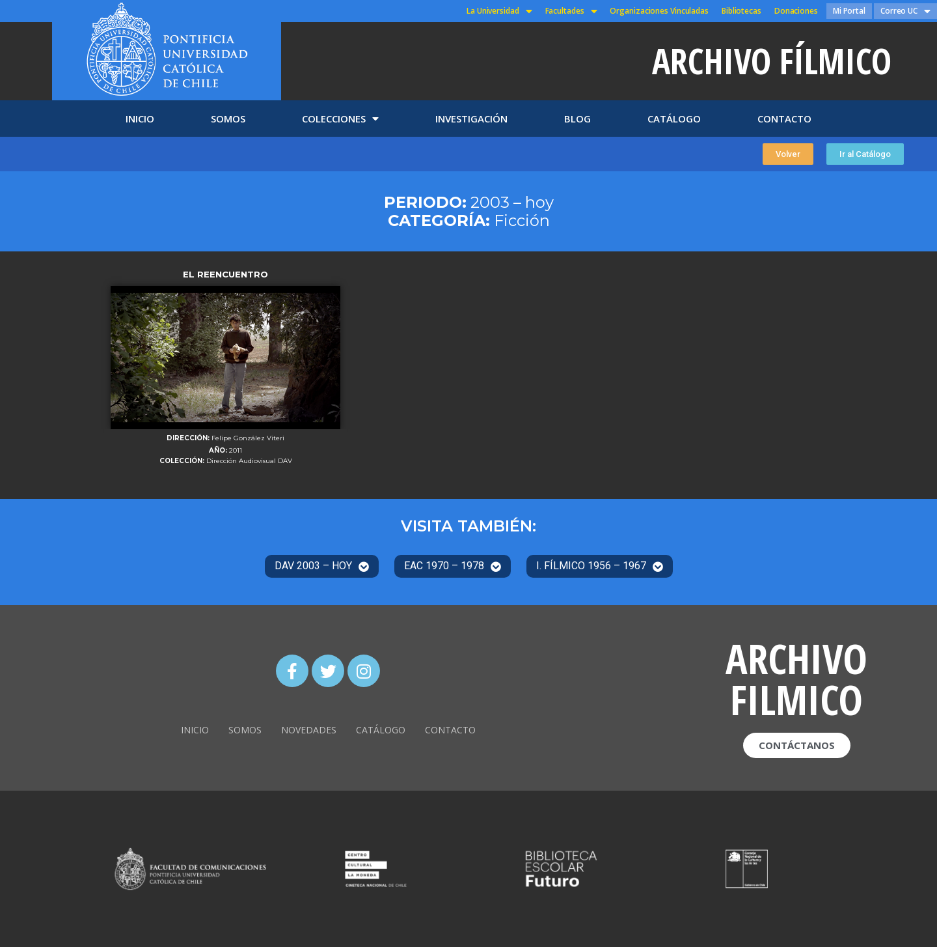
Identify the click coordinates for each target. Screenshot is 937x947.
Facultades (571, 11)
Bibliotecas (741, 10)
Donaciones (796, 10)
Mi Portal (849, 10)
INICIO (140, 118)
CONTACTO (784, 118)
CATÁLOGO (674, 118)
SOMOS (228, 118)
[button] (788, 154)
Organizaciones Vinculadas (659, 10)
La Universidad (499, 11)
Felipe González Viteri (247, 438)
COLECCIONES (340, 118)
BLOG (577, 118)
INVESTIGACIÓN (471, 118)
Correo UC (905, 11)
